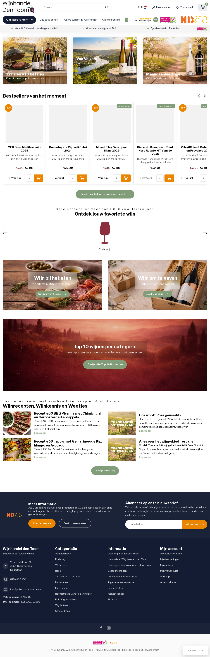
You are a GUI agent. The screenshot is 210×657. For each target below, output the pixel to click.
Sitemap (112, 599)
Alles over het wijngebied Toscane (166, 441)
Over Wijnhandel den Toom (123, 553)
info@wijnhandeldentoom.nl (26, 589)
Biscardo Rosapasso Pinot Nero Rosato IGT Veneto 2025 (155, 150)
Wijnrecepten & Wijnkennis (80, 20)
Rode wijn (60, 559)
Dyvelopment (152, 649)
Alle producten (168, 582)
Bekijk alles (105, 470)
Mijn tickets (166, 565)
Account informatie (171, 553)
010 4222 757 (18, 579)
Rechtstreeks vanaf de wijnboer (73, 593)
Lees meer (40, 433)
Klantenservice (111, 20)
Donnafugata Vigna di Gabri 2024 (68, 149)
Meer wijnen (62, 588)
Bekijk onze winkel (75, 523)
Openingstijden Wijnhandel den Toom (129, 565)
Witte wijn (61, 565)
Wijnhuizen (61, 605)
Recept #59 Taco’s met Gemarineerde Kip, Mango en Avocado (68, 443)
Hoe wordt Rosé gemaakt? (160, 415)
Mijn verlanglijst (169, 571)
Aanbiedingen (63, 553)
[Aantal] (29, 178)
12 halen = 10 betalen (67, 576)
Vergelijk (16, 178)
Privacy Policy (115, 588)
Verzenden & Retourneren (122, 576)
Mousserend (62, 582)
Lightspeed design (132, 649)
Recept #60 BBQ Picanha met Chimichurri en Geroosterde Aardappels (67, 415)
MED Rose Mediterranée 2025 (24, 149)
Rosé (58, 571)
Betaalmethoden (117, 571)
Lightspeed (114, 649)
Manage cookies (196, 650)
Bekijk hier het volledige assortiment (105, 194)
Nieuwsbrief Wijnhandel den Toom (127, 559)
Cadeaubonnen (49, 20)
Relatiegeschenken (66, 599)
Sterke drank (62, 611)
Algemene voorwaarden (121, 582)
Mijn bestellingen (170, 559)
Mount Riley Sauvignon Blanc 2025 (111, 149)
